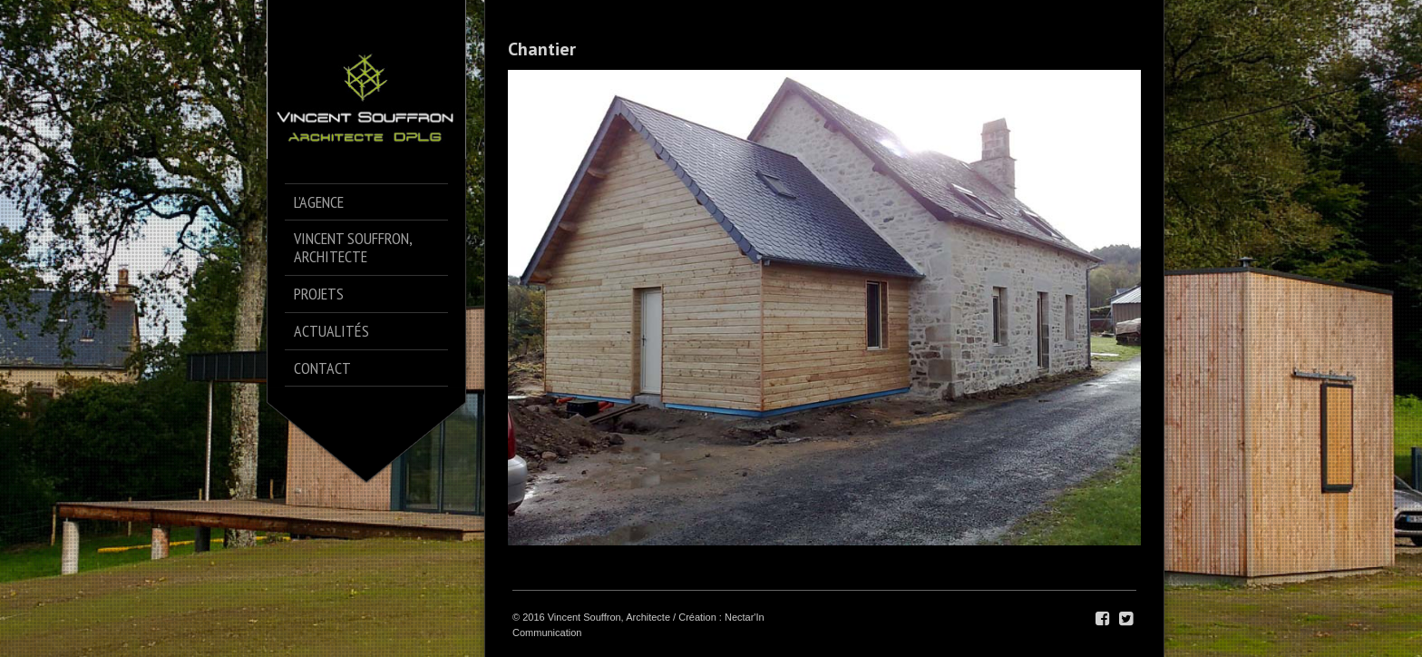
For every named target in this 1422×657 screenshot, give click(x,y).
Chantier (542, 49)
